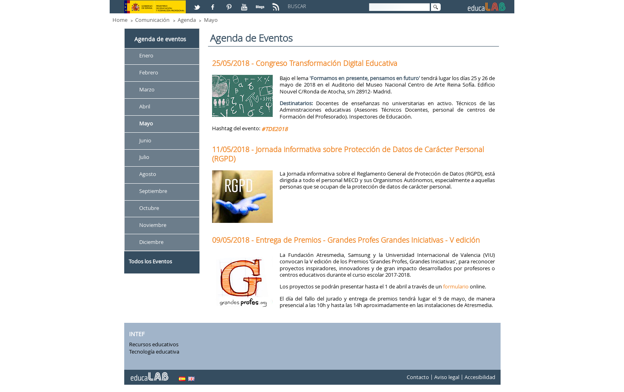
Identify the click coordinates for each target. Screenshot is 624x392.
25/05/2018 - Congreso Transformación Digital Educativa (304, 63)
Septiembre (153, 191)
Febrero (148, 72)
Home (119, 19)
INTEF (136, 334)
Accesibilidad (480, 377)
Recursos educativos (153, 344)
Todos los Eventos (150, 261)
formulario (456, 286)
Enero (146, 55)
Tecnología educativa (154, 351)
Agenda (187, 19)
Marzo (147, 89)
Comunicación (152, 19)
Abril (144, 106)
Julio (144, 157)
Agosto (147, 174)
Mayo (211, 19)
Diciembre (151, 242)
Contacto (418, 377)
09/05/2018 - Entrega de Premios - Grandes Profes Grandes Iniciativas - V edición (346, 240)
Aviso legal (446, 377)
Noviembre (152, 225)
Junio (145, 140)
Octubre (149, 208)
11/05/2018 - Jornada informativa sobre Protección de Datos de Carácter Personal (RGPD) (348, 153)
